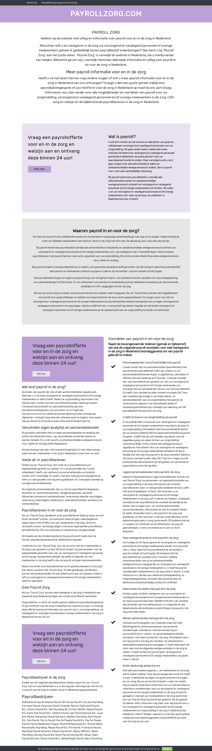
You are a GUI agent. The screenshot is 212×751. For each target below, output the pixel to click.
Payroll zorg (32, 3)
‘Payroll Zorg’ (37, 592)
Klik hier (39, 169)
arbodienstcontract (32, 413)
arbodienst (93, 500)
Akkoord (167, 749)
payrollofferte (85, 88)
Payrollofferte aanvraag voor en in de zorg (59, 3)
